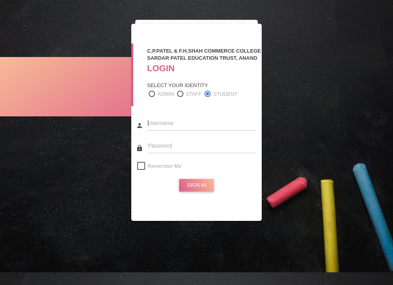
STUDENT (225, 94)
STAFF (194, 94)
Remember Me (164, 166)
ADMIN (165, 94)
